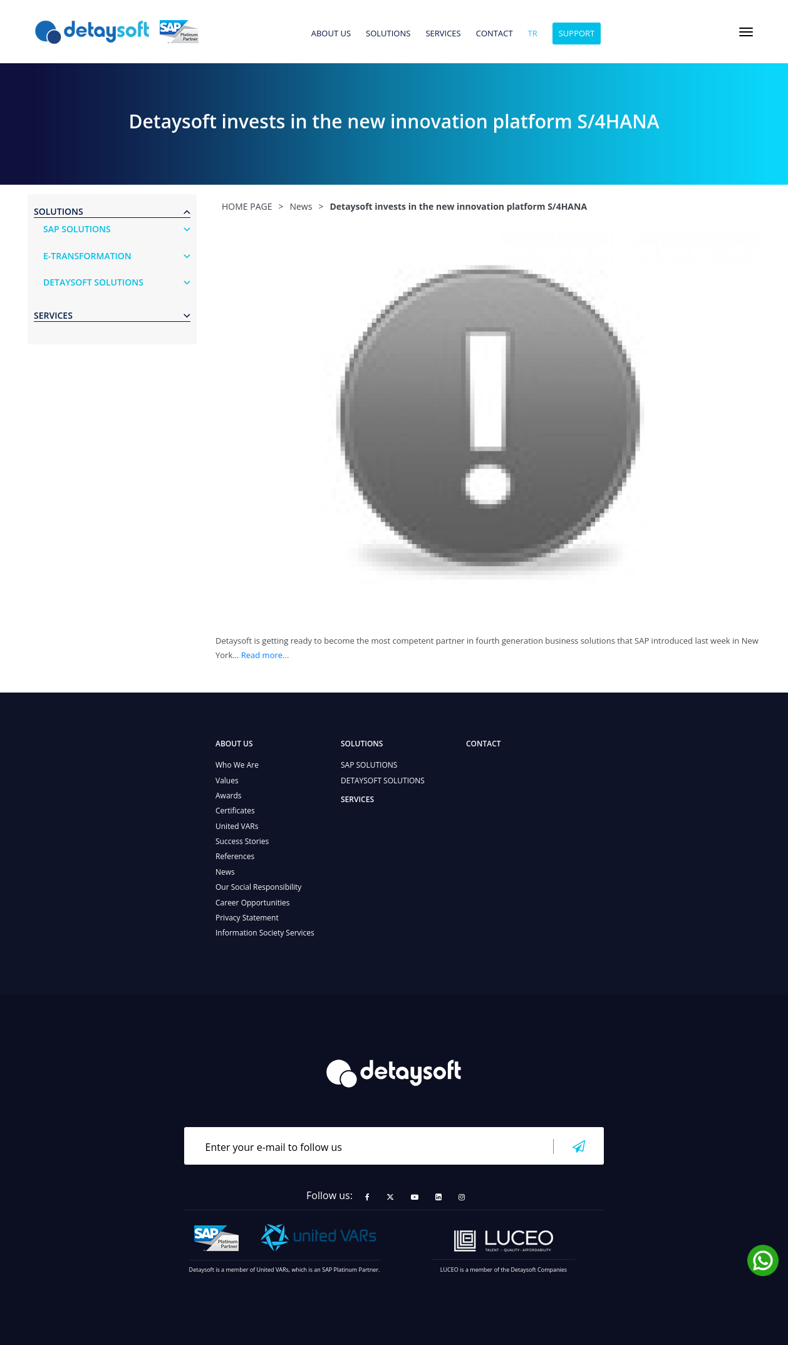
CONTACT (494, 34)
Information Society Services (264, 932)
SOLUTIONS (388, 34)
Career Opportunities (252, 902)
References (234, 856)
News (225, 872)
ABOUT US (331, 34)
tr (532, 34)
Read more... (265, 655)
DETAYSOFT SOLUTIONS (383, 780)
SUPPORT (577, 33)
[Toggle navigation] (746, 32)
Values (227, 780)
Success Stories (242, 841)
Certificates (235, 810)
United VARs (236, 826)
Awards (228, 795)
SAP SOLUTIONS (369, 765)
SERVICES (442, 34)
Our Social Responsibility (258, 887)
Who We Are (237, 765)
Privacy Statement (247, 917)
